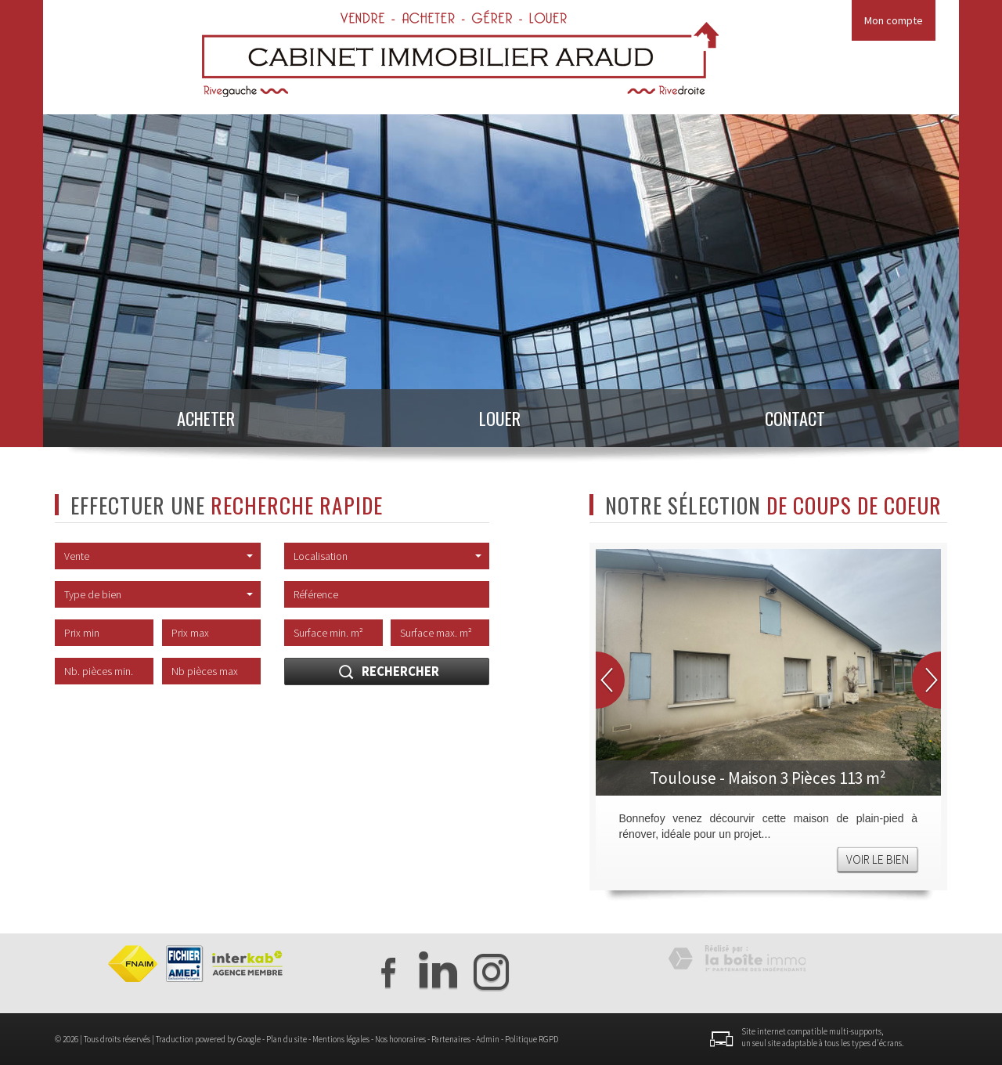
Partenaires (450, 1039)
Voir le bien (877, 859)
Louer (500, 418)
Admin (487, 1039)
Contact (795, 418)
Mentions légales (340, 1039)
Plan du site (286, 1039)
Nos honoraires (400, 1039)
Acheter (206, 418)
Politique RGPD (531, 1039)
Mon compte (893, 20)
